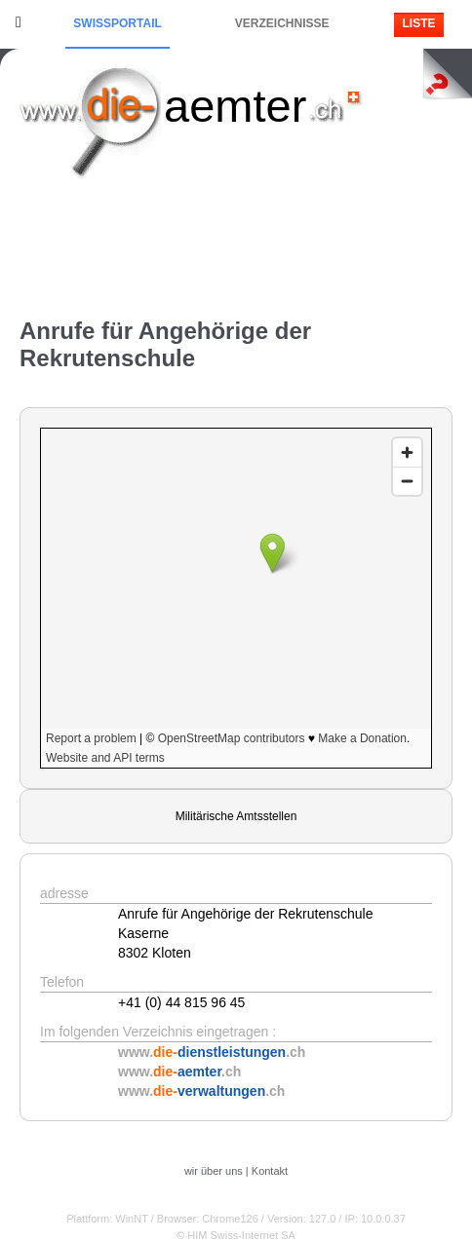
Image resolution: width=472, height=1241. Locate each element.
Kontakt (270, 1171)
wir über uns (213, 1171)
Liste (418, 23)
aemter (235, 106)
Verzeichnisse (282, 23)
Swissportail (117, 23)
